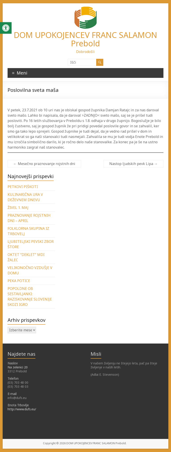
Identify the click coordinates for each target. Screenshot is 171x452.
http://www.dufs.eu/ (22, 409)
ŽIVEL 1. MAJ (18, 207)
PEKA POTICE (19, 280)
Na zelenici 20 (18, 367)
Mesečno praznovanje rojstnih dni (44, 163)
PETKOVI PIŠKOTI (23, 186)
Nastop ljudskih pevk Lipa (133, 163)
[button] (6, 28)
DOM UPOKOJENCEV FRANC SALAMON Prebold (85, 39)
